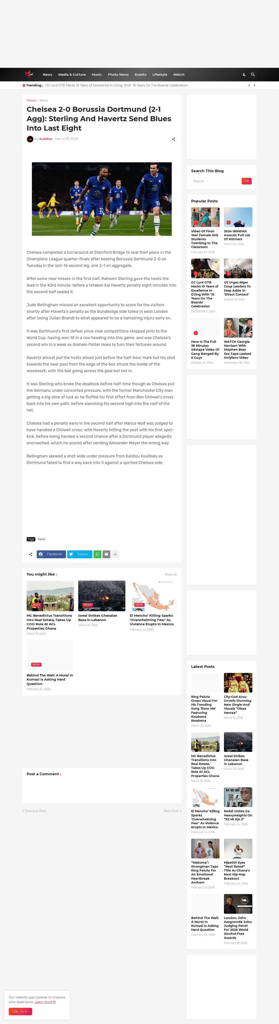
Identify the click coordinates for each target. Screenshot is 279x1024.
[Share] (173, 139)
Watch (178, 74)
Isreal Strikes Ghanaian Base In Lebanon (97, 617)
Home (31, 100)
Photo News (118, 74)
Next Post (171, 811)
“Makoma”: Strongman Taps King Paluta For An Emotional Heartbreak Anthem (204, 872)
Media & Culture (72, 74)
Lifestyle (159, 74)
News (47, 74)
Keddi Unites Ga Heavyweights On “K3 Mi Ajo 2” (238, 815)
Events (140, 74)
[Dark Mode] (244, 74)
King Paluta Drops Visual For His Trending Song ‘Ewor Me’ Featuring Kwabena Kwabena (204, 709)
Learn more (43, 1002)
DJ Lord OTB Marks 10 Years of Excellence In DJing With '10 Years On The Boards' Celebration (116, 85)
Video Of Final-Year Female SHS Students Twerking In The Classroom (204, 239)
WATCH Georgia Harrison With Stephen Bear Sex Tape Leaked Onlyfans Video (237, 350)
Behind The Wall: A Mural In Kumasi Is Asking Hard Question (50, 679)
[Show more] (115, 554)
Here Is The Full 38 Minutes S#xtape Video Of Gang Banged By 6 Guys (205, 350)
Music (97, 74)
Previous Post (35, 811)
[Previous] (249, 85)
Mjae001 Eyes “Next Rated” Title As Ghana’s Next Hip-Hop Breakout (237, 870)
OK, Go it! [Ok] (20, 1011)
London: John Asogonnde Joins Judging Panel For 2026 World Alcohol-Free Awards (238, 928)
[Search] (253, 74)
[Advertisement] (139, 34)
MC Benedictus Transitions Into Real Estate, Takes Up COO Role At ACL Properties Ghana (49, 621)
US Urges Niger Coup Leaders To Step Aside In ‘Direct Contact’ (237, 288)
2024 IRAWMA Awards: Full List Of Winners (237, 235)
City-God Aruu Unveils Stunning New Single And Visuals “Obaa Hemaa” (237, 705)
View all (171, 574)
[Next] (254, 85)
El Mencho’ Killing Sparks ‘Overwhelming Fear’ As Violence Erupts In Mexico (152, 619)
